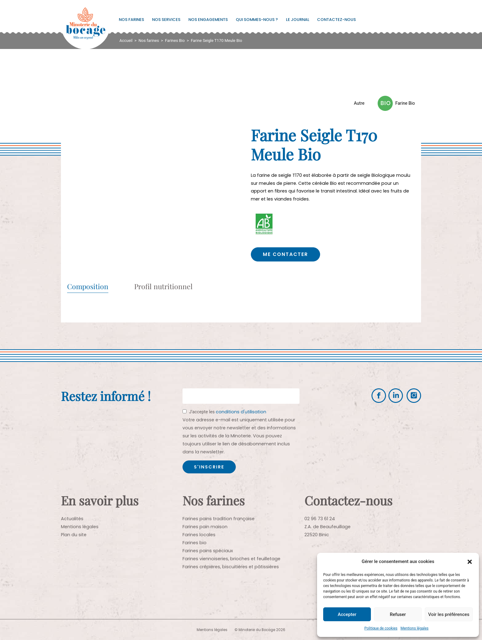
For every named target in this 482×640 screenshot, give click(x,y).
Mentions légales (414, 628)
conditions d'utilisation (241, 411)
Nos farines (131, 19)
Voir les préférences (448, 614)
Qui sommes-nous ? (257, 19)
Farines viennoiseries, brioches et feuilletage (231, 558)
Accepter (347, 614)
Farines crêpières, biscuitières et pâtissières (231, 566)
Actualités (72, 518)
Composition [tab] (87, 286)
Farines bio (195, 542)
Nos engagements (208, 19)
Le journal (297, 19)
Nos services (166, 19)
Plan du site (73, 534)
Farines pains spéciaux (208, 550)
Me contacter (286, 254)
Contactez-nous (336, 19)
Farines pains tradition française (219, 518)
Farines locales (199, 534)
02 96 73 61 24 (319, 518)
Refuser (398, 614)
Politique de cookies (380, 628)
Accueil (125, 40)
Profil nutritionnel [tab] (163, 286)
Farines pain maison (205, 526)
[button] (470, 562)
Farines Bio (175, 40)
